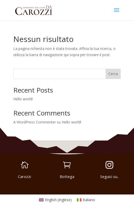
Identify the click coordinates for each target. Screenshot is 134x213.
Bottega (67, 176)
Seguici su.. (109, 176)
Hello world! (23, 98)
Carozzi (24, 176)
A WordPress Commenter (34, 122)
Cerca (113, 73)
